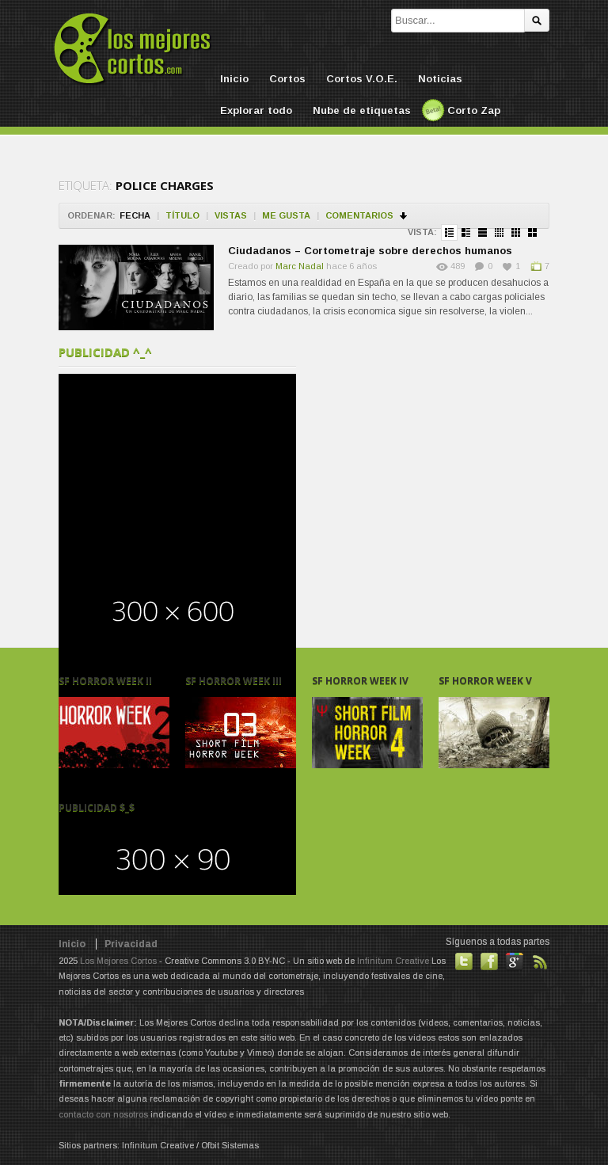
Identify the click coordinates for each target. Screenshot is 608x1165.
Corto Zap (473, 110)
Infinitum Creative (393, 960)
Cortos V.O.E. (361, 79)
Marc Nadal (300, 266)
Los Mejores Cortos (118, 960)
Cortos (287, 79)
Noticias (440, 79)
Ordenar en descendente (404, 215)
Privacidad (131, 944)
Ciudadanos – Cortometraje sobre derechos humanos (370, 251)
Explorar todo (256, 110)
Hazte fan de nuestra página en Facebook (489, 961)
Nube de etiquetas (362, 110)
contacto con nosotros (103, 1114)
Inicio (234, 79)
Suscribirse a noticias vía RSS (539, 961)
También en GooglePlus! (514, 961)
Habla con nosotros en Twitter (463, 961)
